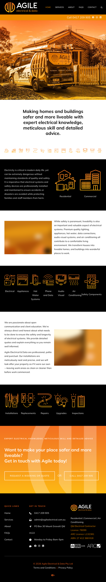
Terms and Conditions (44, 567)
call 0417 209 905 (74, 473)
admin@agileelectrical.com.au (49, 519)
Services (59, 7)
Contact (92, 7)
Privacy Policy (65, 567)
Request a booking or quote (21, 473)
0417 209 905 (41, 513)
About (71, 7)
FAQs (81, 7)
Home (48, 7)
